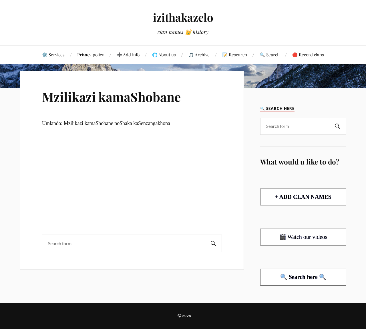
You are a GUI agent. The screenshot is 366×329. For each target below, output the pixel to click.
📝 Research (234, 54)
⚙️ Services (53, 54)
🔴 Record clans (308, 54)
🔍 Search (270, 54)
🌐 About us (164, 54)
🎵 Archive (199, 54)
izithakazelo (183, 17)
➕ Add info (128, 54)
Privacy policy (90, 54)
